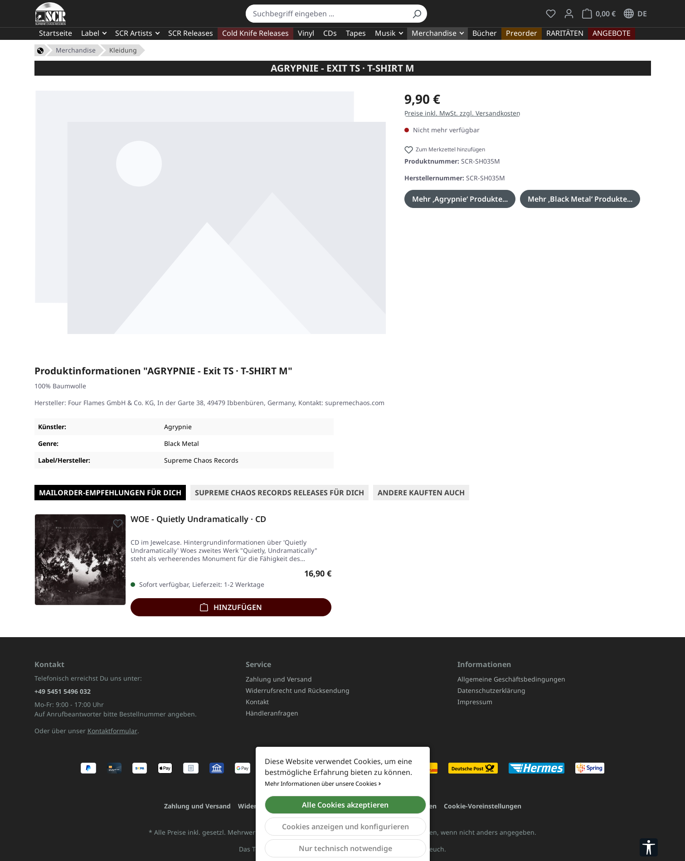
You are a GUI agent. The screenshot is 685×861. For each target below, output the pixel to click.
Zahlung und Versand (279, 679)
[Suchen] (416, 14)
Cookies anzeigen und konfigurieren (345, 827)
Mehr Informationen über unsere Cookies (321, 783)
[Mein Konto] (569, 13)
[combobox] (326, 14)
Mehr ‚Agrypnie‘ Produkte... (460, 199)
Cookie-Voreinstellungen (482, 806)
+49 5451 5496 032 (62, 691)
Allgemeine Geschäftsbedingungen (511, 679)
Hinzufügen (231, 606)
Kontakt (257, 701)
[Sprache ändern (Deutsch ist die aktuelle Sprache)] (635, 13)
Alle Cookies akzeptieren (345, 805)
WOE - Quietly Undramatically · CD (198, 519)
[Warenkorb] (599, 13)
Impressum (474, 701)
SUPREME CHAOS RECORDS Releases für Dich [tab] (279, 493)
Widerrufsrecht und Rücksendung (298, 690)
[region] (210, 212)
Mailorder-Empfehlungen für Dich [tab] (110, 493)
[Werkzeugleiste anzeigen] (649, 847)
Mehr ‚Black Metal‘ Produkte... (580, 199)
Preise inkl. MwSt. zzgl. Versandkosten (462, 113)
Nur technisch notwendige (345, 848)
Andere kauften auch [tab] (421, 493)
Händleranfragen (272, 713)
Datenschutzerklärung (491, 690)
